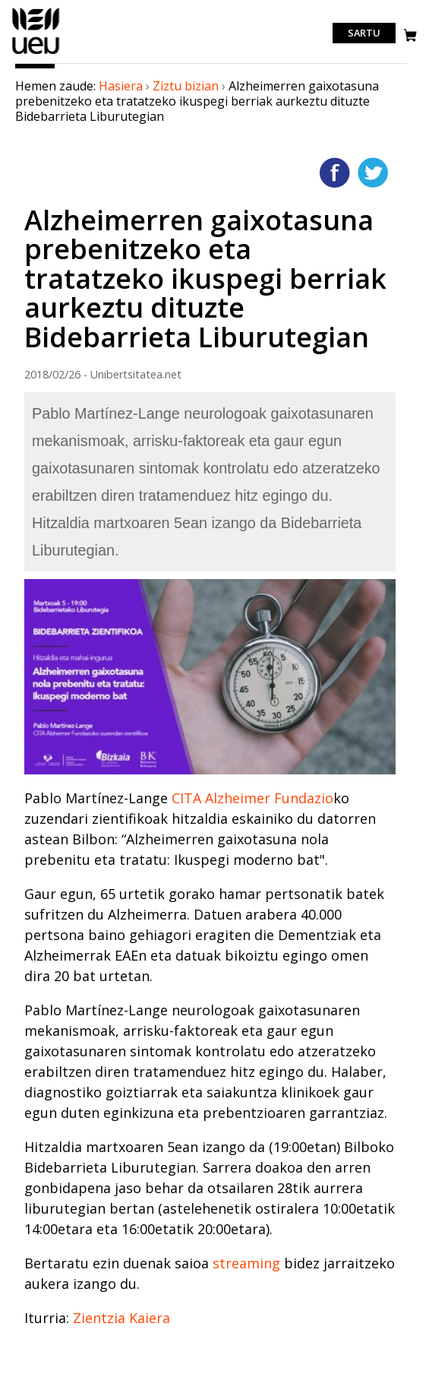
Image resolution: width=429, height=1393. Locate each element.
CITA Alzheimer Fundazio (252, 798)
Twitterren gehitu (373, 172)
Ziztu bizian (186, 85)
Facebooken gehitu (335, 172)
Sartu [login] (364, 33)
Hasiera (121, 85)
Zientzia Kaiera (121, 1318)
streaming (246, 1263)
